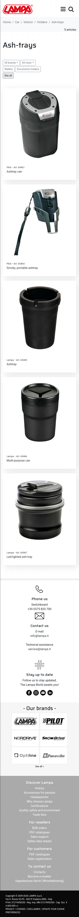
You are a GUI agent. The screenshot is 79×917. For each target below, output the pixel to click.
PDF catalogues (39, 832)
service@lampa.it (39, 649)
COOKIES (20, 909)
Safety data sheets (39, 841)
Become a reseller (39, 876)
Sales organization (39, 859)
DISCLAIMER (33, 909)
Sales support (39, 837)
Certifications (39, 806)
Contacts (39, 872)
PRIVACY (10, 909)
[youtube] (43, 694)
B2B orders (39, 828)
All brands (10, 62)
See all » (39, 766)
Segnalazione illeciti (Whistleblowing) (39, 881)
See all (8, 75)
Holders (42, 22)
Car (17, 22)
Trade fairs (39, 814)
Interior (28, 22)
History (39, 788)
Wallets (8, 69)
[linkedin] (50, 694)
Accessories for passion (39, 792)
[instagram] (36, 694)
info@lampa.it (39, 636)
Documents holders (28, 69)
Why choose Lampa (39, 801)
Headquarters (39, 797)
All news (27, 62)
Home (7, 22)
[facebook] (29, 694)
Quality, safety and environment (39, 810)
